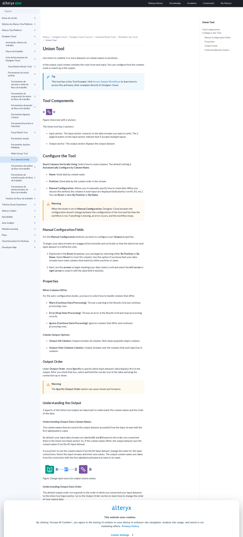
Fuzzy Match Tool (23, 132)
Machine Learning (19, 229)
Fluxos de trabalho (21, 51)
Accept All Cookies (97, 523)
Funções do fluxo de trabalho (21, 198)
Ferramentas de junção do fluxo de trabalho (23, 106)
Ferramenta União (20, 159)
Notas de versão (19, 18)
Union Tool (208, 22)
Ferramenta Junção (20, 138)
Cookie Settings (120, 513)
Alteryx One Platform (19, 30)
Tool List (112, 30)
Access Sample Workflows (138, 74)
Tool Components (211, 29)
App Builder (19, 217)
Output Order (211, 46)
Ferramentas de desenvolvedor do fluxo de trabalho (23, 189)
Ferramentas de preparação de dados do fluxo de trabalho (23, 96)
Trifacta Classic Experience (19, 204)
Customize (146, 523)
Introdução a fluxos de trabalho (21, 44)
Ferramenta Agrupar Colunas (20, 116)
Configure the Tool (211, 33)
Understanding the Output (217, 50)
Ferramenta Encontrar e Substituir (22, 124)
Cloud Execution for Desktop (19, 241)
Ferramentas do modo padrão (22, 74)
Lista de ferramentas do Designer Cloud (21, 59)
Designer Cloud (19, 36)
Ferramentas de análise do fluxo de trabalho (23, 167)
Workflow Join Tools (159, 30)
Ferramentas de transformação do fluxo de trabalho (23, 177)
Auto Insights (19, 223)
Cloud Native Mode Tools (22, 66)
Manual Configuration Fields (218, 37)
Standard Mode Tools (137, 30)
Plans (19, 235)
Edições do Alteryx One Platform (19, 24)
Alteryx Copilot (19, 210)
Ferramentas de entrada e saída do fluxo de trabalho (23, 84)
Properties (209, 41)
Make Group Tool (19, 153)
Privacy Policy (130, 504)
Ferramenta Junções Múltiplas (20, 146)
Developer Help (19, 247)
